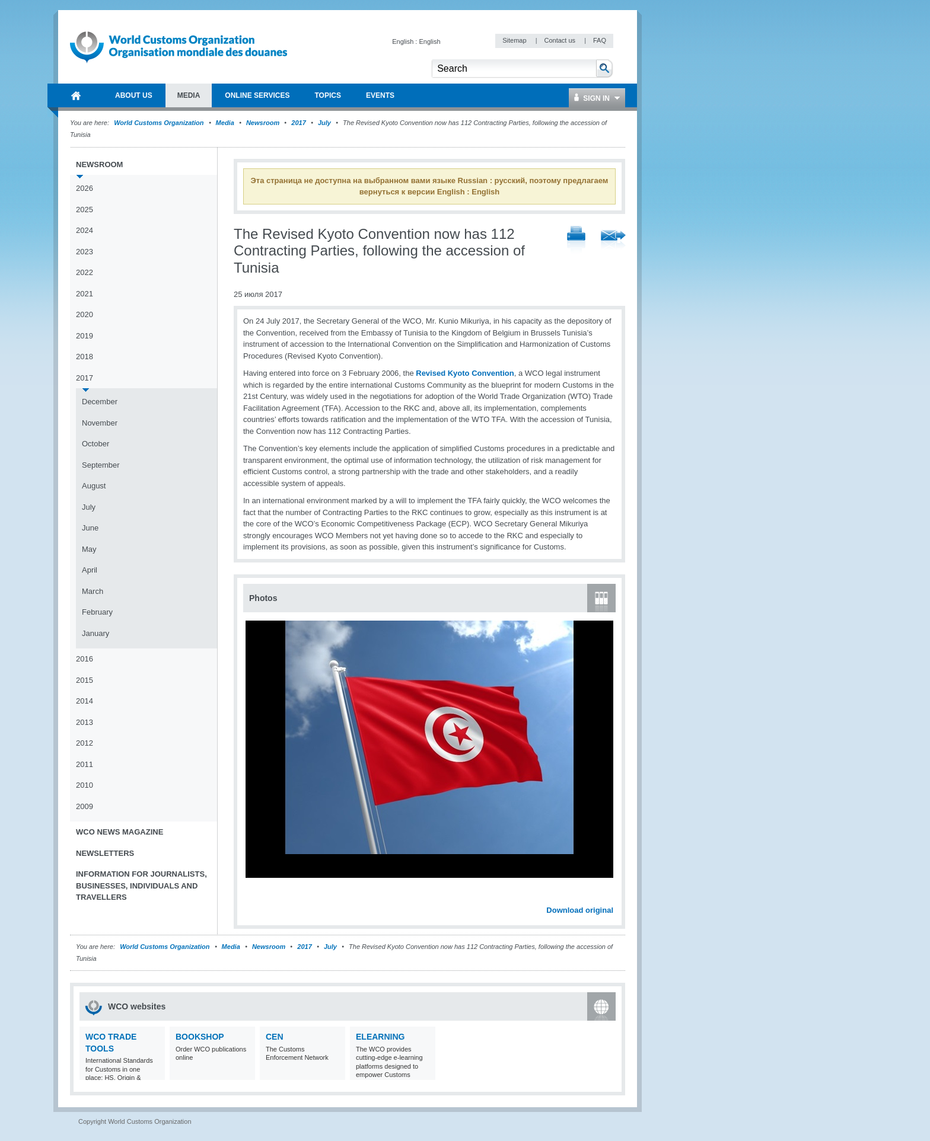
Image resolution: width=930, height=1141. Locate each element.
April (89, 569)
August (94, 485)
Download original (579, 910)
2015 (84, 680)
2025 (84, 209)
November (99, 422)
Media (225, 122)
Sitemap (515, 40)
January (95, 633)
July (324, 122)
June (90, 527)
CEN (275, 1036)
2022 (84, 272)
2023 (84, 251)
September (101, 465)
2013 (84, 722)
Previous (256, 897)
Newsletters (105, 853)
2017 (298, 122)
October (95, 443)
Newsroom (262, 122)
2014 (84, 700)
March (92, 591)
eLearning (380, 1036)
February (97, 612)
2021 (84, 293)
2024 (84, 230)
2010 (84, 785)
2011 (84, 764)
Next (611, 897)
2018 (84, 356)
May (89, 549)
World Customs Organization (159, 122)
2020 (84, 314)
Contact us (560, 40)
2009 (84, 806)
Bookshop (200, 1036)
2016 (84, 658)
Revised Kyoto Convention (465, 373)
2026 (84, 188)
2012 (84, 743)
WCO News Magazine (119, 831)
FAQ (599, 40)
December (99, 401)
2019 (84, 335)
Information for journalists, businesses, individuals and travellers (141, 886)
